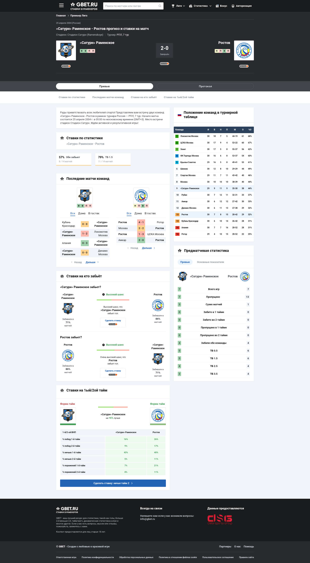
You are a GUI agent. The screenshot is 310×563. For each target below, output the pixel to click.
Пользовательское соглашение (218, 557)
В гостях (93, 213)
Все (72, 213)
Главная (61, 15)
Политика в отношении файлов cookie (178, 557)
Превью (104, 86)
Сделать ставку (113, 320)
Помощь (249, 546)
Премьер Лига (78, 15)
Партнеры (225, 546)
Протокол (205, 86)
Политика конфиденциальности (98, 557)
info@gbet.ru (147, 519)
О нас (237, 546)
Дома (81, 213)
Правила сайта (246, 557)
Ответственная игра (66, 557)
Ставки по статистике (72, 97)
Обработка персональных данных (136, 557)
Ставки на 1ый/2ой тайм (179, 97)
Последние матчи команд (108, 97)
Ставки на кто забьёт (144, 97)
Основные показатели (210, 262)
